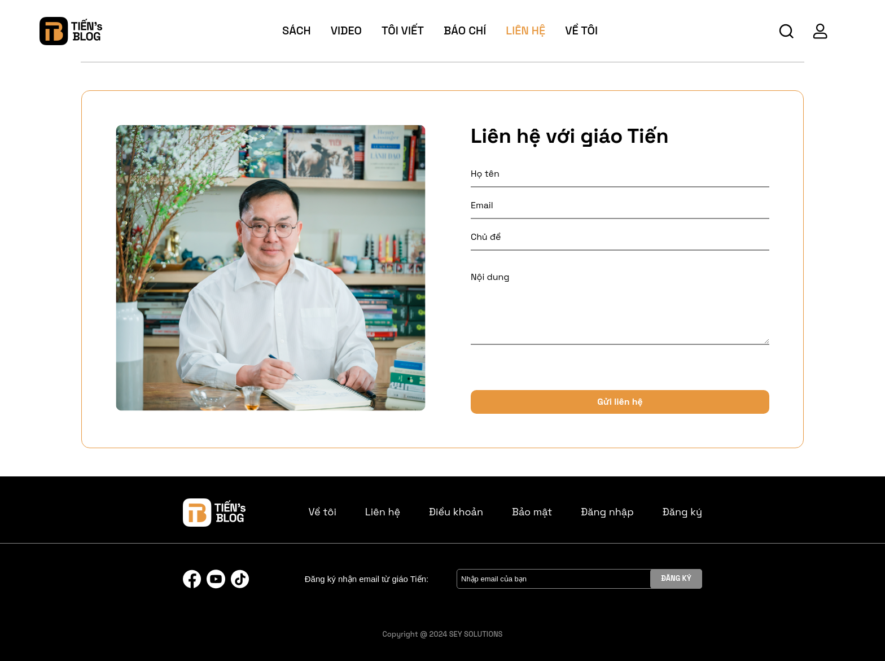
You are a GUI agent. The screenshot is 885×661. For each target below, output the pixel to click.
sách (296, 30)
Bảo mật (532, 511)
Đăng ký (682, 511)
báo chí (465, 30)
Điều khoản (456, 511)
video (346, 30)
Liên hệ (525, 30)
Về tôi (322, 511)
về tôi (581, 30)
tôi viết (403, 30)
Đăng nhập (607, 511)
